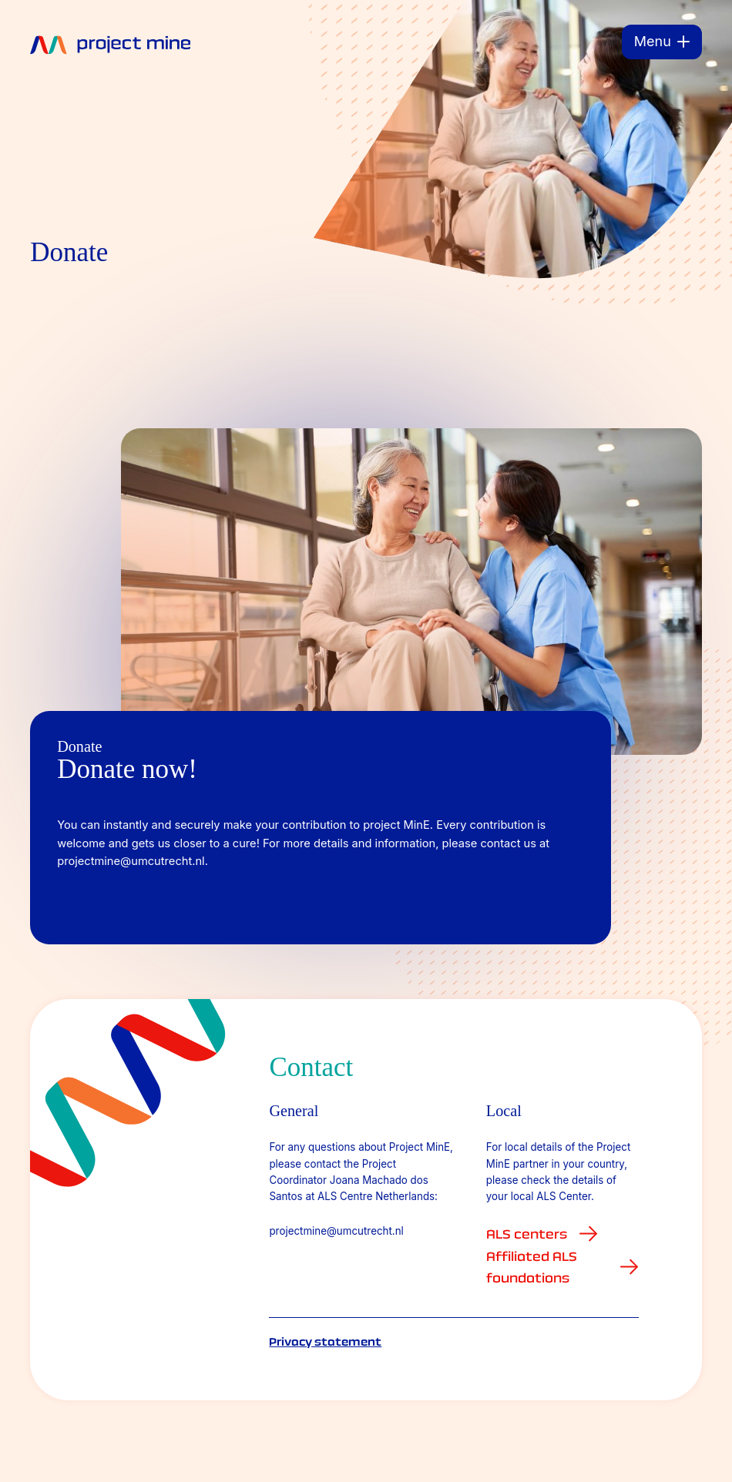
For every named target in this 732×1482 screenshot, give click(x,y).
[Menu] (662, 42)
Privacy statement (325, 1342)
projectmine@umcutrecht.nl (336, 1231)
